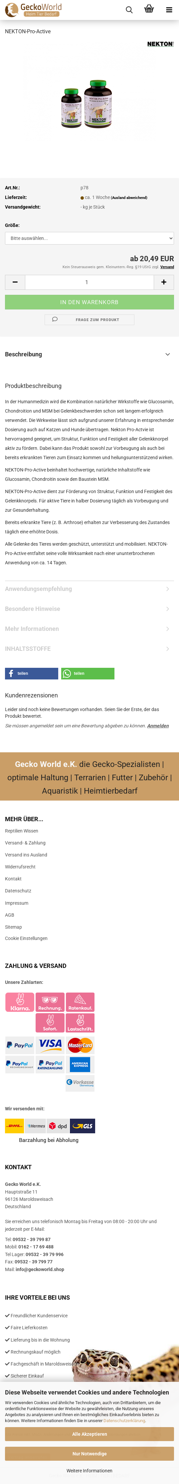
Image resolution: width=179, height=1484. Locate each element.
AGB (9, 915)
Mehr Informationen (32, 628)
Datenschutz (18, 890)
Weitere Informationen (89, 1470)
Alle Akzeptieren (89, 1434)
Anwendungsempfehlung (38, 588)
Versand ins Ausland (26, 854)
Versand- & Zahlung (25, 842)
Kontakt (13, 878)
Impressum (16, 903)
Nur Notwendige (90, 1453)
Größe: (12, 225)
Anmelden (158, 725)
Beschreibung (23, 354)
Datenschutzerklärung (124, 1420)
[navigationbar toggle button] (169, 10)
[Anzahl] (89, 282)
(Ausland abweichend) (129, 198)
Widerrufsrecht (20, 866)
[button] (15, 282)
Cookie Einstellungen (26, 938)
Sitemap (13, 927)
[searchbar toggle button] (129, 10)
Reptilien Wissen (21, 831)
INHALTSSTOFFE (28, 648)
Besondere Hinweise (32, 608)
